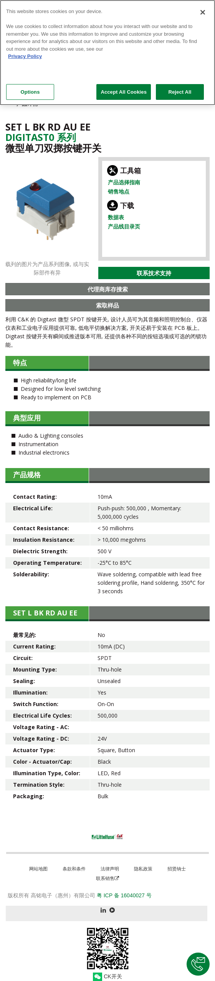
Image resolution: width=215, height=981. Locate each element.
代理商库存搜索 (108, 289)
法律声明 (110, 868)
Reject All (179, 88)
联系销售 (107, 878)
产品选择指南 (124, 182)
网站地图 (38, 868)
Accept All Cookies (124, 88)
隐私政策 (143, 868)
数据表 (116, 217)
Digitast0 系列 (40, 137)
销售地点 (118, 191)
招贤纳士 (176, 868)
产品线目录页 (124, 226)
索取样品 (107, 305)
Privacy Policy (25, 52)
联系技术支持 (154, 273)
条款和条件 (74, 868)
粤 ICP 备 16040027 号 (124, 895)
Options (30, 88)
